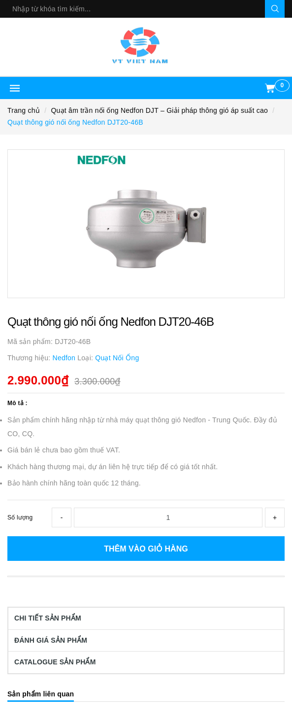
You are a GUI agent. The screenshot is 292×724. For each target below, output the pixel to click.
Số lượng (19, 517)
